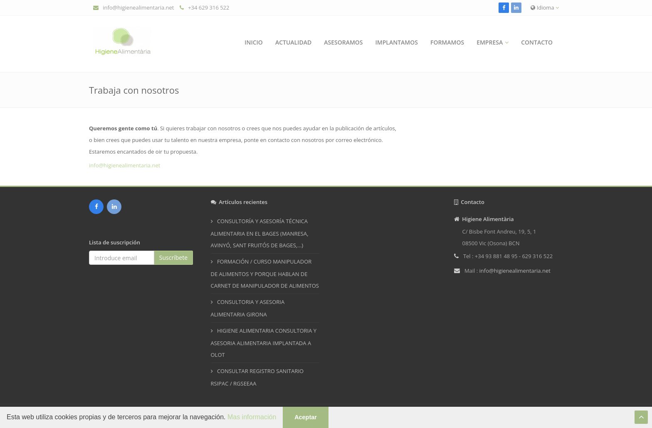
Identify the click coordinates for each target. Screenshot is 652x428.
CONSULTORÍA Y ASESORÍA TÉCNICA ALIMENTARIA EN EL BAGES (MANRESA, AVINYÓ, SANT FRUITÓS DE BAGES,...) (260, 233)
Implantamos (396, 42)
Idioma (545, 7)
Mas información (251, 417)
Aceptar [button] (305, 417)
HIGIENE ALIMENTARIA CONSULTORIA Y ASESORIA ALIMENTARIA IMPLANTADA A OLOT (264, 342)
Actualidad (293, 42)
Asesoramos (343, 42)
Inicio (253, 42)
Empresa (490, 42)
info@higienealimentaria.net (138, 7)
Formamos (447, 42)
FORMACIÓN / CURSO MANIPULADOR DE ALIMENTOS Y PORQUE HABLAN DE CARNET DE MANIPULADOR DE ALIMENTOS (265, 273)
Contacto (537, 42)
